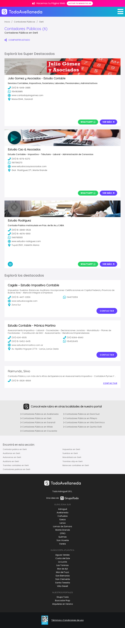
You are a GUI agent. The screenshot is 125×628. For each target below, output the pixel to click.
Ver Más (108, 122)
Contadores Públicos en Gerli (35, 418)
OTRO (62, 533)
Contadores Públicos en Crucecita (38, 430)
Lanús (63, 523)
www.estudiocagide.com (22, 301)
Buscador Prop (62, 600)
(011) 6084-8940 (73, 337)
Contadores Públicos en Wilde (36, 426)
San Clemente (62, 579)
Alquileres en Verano (62, 604)
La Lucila (62, 561)
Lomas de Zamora (62, 526)
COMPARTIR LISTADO (17, 39)
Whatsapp (88, 122)
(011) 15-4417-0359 (19, 297)
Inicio (7, 21)
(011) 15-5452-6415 (19, 341)
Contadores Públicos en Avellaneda (39, 414)
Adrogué (62, 509)
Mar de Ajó (62, 568)
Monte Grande (62, 529)
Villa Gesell (62, 586)
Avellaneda (62, 512)
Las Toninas (62, 565)
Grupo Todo (63, 597)
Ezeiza (63, 519)
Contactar (107, 310)
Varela (62, 543)
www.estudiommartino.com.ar (25, 345)
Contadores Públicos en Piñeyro (80, 418)
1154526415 (70, 341)
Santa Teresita (62, 582)
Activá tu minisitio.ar (79, 3)
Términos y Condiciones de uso (67, 620)
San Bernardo (63, 575)
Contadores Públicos (24, 21)
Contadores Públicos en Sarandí (37, 422)
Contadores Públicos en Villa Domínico (84, 422)
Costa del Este (62, 558)
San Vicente (63, 540)
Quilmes (62, 536)
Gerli (41, 21)
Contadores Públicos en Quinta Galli (82, 426)
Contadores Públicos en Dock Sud (81, 414)
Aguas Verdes (62, 554)
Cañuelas (63, 516)
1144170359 (70, 297)
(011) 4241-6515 (17, 337)
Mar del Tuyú (62, 572)
